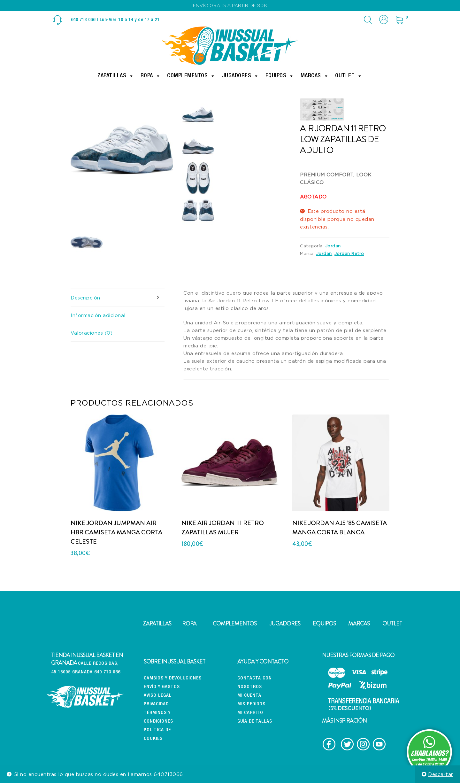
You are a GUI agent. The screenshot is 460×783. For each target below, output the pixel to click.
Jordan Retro (349, 253)
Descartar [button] (440, 774)
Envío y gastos (162, 687)
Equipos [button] (279, 76)
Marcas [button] (315, 76)
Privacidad (156, 704)
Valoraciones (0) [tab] (91, 332)
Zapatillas (115, 76)
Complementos (191, 76)
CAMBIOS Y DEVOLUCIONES (173, 678)
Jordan (333, 246)
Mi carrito (250, 712)
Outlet (349, 76)
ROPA (189, 623)
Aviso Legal (158, 695)
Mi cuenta (249, 695)
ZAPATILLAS (157, 623)
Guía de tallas (254, 721)
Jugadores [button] (240, 76)
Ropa (151, 76)
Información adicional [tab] (98, 315)
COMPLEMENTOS (235, 623)
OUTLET (392, 623)
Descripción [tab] (85, 297)
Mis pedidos (251, 704)
